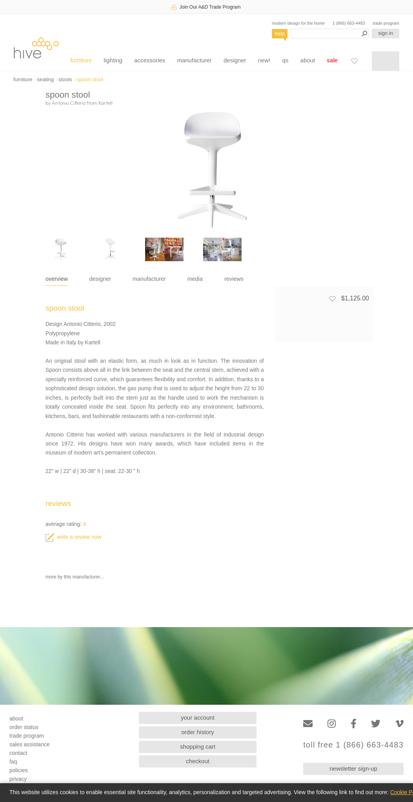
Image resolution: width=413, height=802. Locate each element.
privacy (18, 779)
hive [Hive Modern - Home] (36, 47)
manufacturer (194, 60)
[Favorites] (354, 60)
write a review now (73, 537)
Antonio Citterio (69, 103)
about (307, 60)
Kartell (105, 103)
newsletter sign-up (353, 768)
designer (235, 60)
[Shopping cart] (385, 61)
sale (332, 60)
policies (18, 770)
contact (18, 753)
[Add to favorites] (332, 298)
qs (285, 60)
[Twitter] (375, 723)
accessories (149, 60)
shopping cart (197, 746)
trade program (386, 23)
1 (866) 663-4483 (349, 23)
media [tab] (195, 279)
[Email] (308, 723)
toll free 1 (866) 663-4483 (353, 745)
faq (13, 761)
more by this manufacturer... (74, 577)
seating (45, 79)
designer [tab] (100, 279)
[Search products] (330, 33)
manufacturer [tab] (149, 279)
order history (197, 732)
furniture (81, 60)
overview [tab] (56, 279)
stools (65, 79)
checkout (197, 761)
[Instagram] (331, 723)
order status (23, 727)
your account (198, 717)
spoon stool (90, 79)
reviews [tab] (234, 279)
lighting (113, 60)
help (280, 33)
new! (264, 60)
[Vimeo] (399, 723)
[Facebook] (354, 723)
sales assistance (29, 744)
